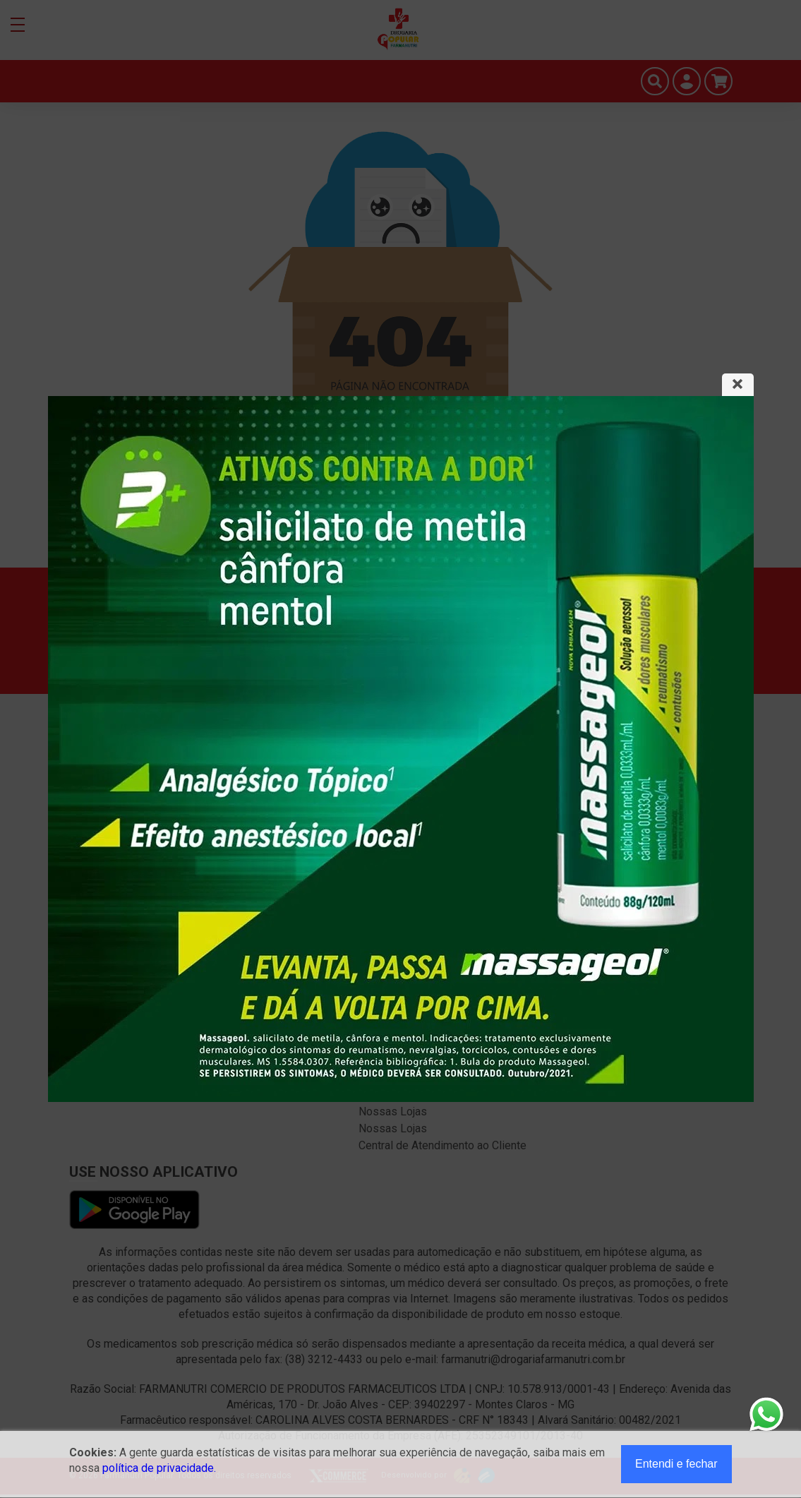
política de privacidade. (159, 1468)
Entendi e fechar (676, 1464)
